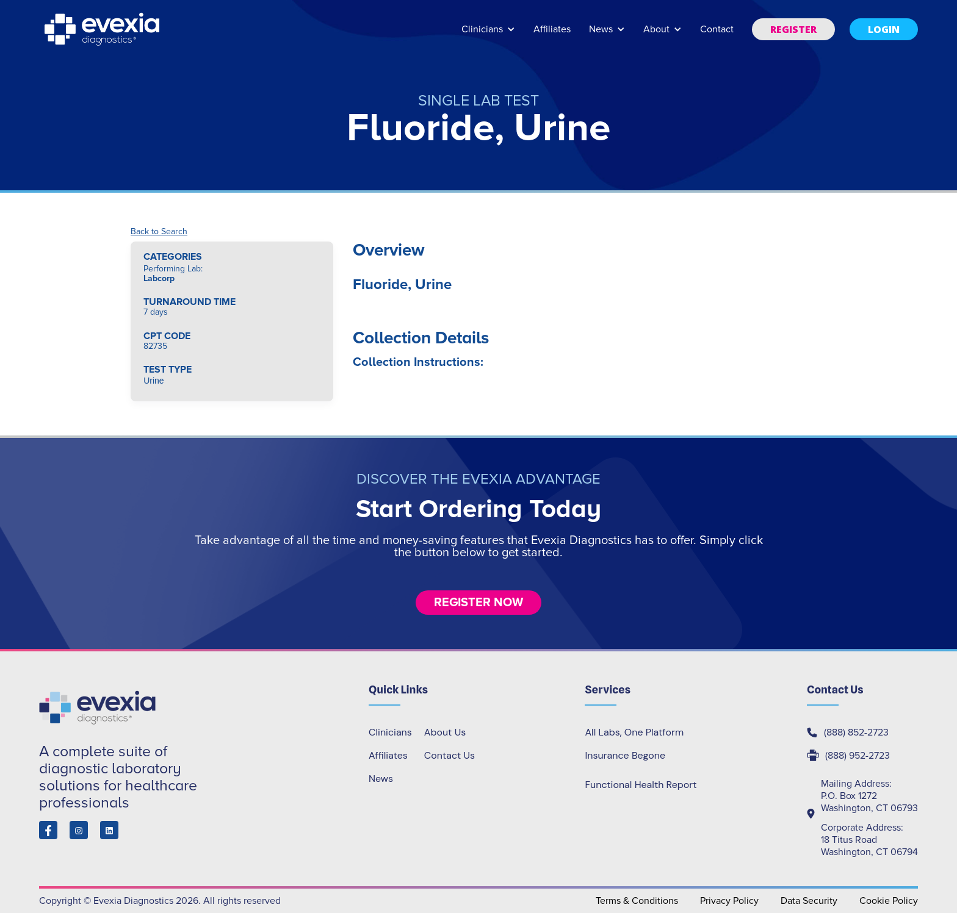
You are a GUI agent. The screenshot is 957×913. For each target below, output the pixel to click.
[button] (488, 35)
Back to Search (159, 232)
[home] (103, 29)
